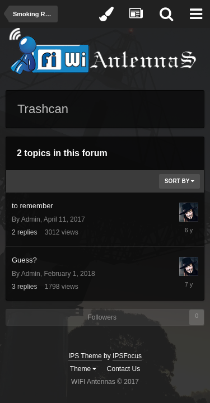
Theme (83, 369)
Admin (30, 219)
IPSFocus (127, 356)
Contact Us (123, 369)
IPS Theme (85, 356)
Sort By (179, 181)
